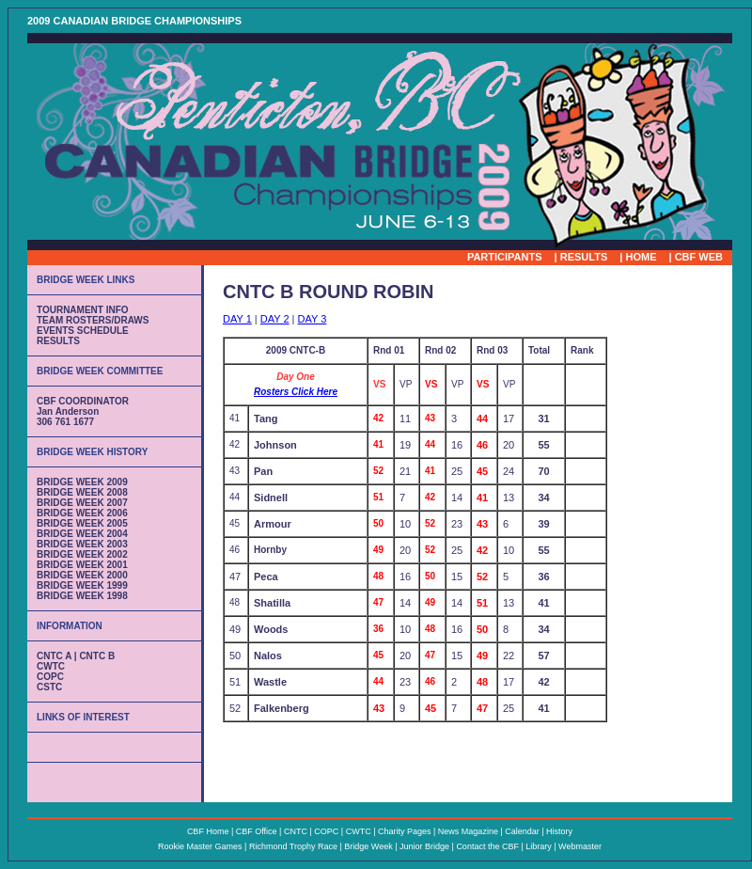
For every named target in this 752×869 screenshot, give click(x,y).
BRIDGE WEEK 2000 (82, 575)
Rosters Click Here (295, 392)
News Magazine (468, 831)
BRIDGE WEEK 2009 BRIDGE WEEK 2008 (82, 487)
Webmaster (580, 846)
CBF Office (256, 831)
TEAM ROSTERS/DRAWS (93, 320)
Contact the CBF (487, 846)
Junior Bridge (424, 846)
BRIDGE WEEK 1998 (82, 596)
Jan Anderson (68, 411)
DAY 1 (237, 318)
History (559, 831)
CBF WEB (699, 256)
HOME (640, 256)
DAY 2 (275, 318)
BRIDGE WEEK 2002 (82, 554)
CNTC (295, 831)
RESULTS (584, 256)
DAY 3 (312, 318)
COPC (50, 677)
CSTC (49, 687)
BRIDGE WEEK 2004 (82, 534)
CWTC (51, 666)
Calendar (522, 831)
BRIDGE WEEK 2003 (82, 544)
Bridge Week (369, 846)
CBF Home (208, 831)
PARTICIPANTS (504, 256)
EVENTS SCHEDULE (83, 330)
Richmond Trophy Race (293, 846)
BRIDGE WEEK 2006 (82, 513)
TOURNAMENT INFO (83, 310)
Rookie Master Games (200, 846)
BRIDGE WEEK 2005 (82, 523)
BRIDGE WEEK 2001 (82, 565)
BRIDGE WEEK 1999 (82, 585)
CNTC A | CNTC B (76, 656)
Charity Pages (404, 831)
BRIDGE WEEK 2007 (82, 503)
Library (538, 846)
